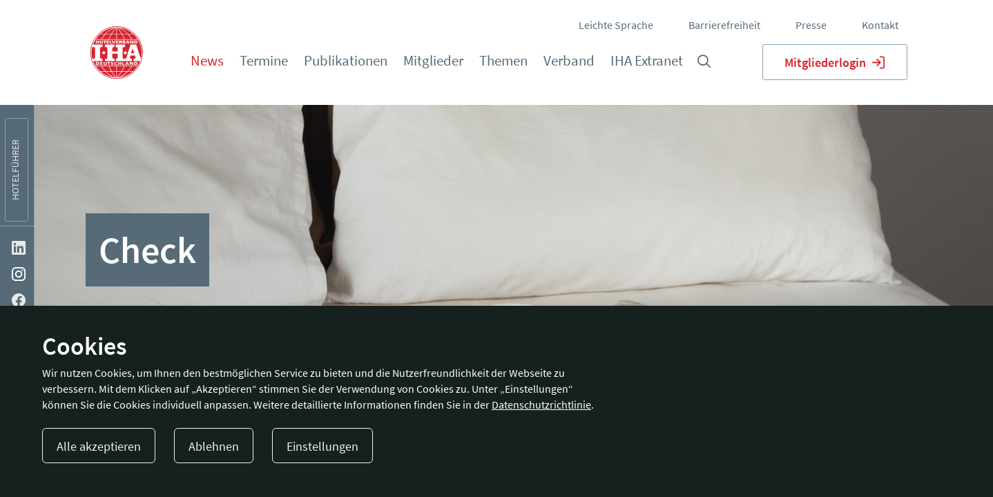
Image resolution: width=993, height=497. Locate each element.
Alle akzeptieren (99, 446)
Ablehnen (214, 446)
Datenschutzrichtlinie (541, 404)
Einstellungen (322, 446)
